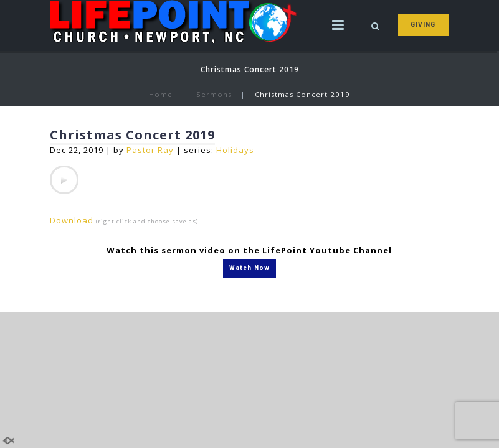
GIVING (423, 24)
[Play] (64, 180)
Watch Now (249, 267)
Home (161, 94)
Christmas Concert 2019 (132, 134)
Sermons (214, 94)
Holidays (235, 150)
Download (71, 220)
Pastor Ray (150, 150)
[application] (64, 180)
